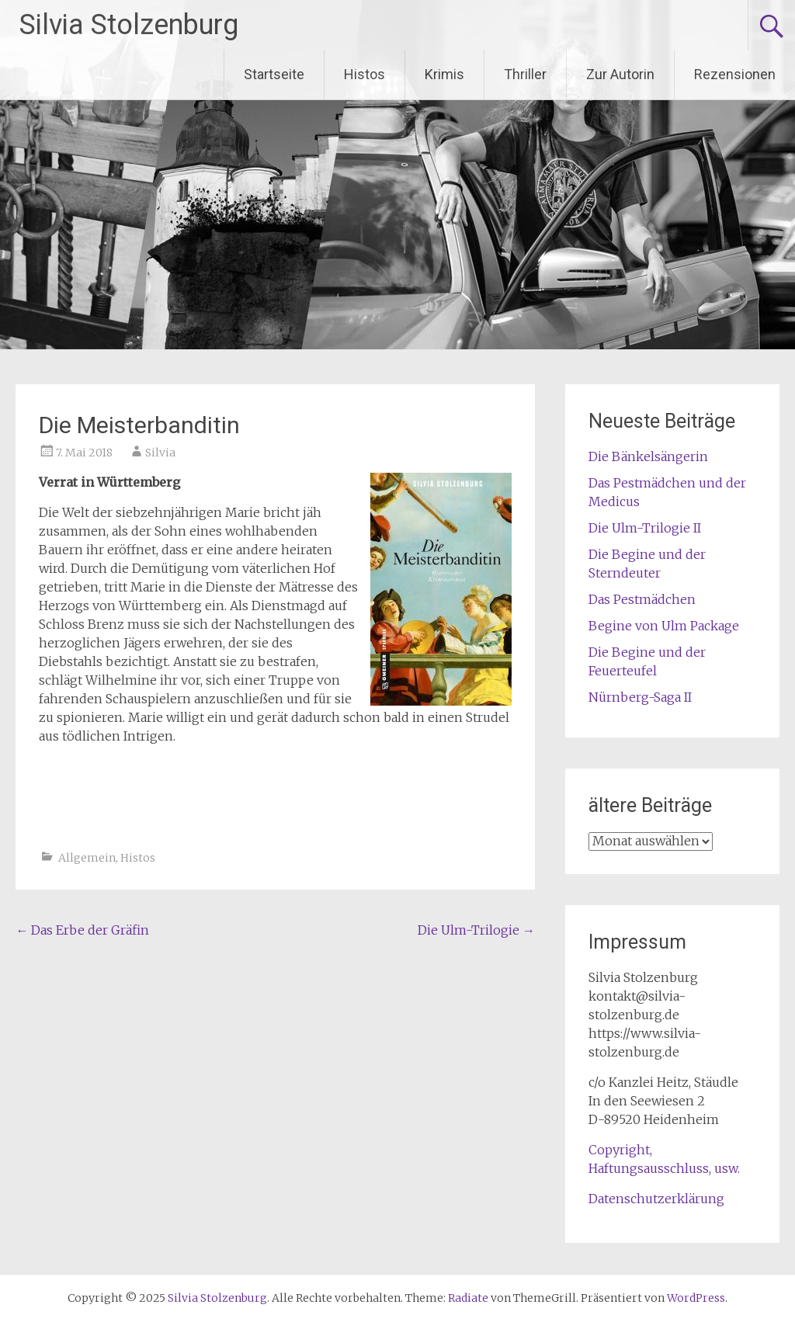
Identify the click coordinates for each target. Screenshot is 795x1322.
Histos (364, 74)
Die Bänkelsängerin (648, 456)
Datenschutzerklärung (656, 1198)
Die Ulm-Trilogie (476, 930)
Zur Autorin (620, 74)
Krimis (444, 74)
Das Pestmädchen (642, 599)
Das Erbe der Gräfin (82, 930)
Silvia (160, 453)
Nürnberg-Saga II (640, 697)
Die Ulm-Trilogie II (644, 528)
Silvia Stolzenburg (128, 25)
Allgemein (87, 858)
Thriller (525, 74)
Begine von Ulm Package (663, 625)
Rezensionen (735, 74)
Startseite (274, 74)
